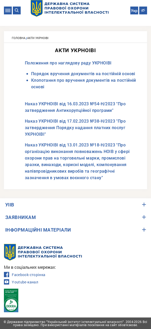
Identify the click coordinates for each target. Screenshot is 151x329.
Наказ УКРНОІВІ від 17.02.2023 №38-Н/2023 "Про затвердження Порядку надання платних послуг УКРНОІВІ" (75, 128)
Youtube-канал (21, 282)
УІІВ (9, 204)
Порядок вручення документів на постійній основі (83, 73)
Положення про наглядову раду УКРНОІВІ (68, 63)
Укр (134, 10)
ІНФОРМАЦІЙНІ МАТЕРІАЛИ (38, 230)
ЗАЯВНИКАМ (20, 217)
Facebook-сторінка (24, 274)
